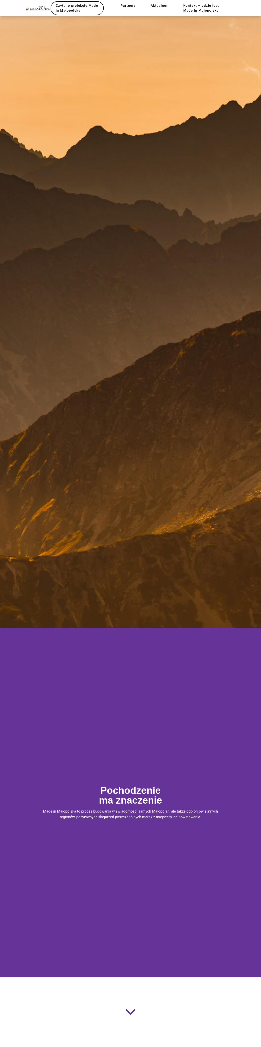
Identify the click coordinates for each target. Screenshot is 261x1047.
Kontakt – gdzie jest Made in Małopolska (201, 8)
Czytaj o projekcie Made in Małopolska (77, 8)
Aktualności (161, 6)
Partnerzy (129, 6)
